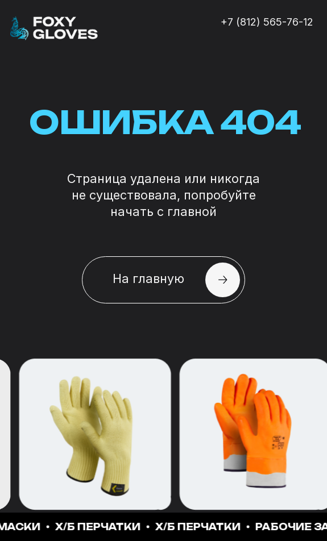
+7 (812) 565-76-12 (267, 22)
